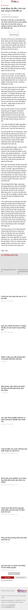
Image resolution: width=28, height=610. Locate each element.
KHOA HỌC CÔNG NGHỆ (7, 301)
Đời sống (3, 361)
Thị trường (4, 392)
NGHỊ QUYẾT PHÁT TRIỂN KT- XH (9, 453)
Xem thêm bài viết (14, 573)
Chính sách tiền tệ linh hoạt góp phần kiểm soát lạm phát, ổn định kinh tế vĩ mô (13, 510)
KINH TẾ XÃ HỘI (5, 542)
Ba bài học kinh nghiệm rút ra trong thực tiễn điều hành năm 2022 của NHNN (13, 480)
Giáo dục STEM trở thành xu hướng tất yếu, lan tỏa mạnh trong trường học (13, 328)
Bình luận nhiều (20, 577)
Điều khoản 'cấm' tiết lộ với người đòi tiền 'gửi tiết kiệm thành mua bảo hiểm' (13, 388)
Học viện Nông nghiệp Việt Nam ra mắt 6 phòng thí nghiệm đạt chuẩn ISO (13, 419)
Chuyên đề (5, 5)
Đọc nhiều (7, 577)
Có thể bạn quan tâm (9, 255)
